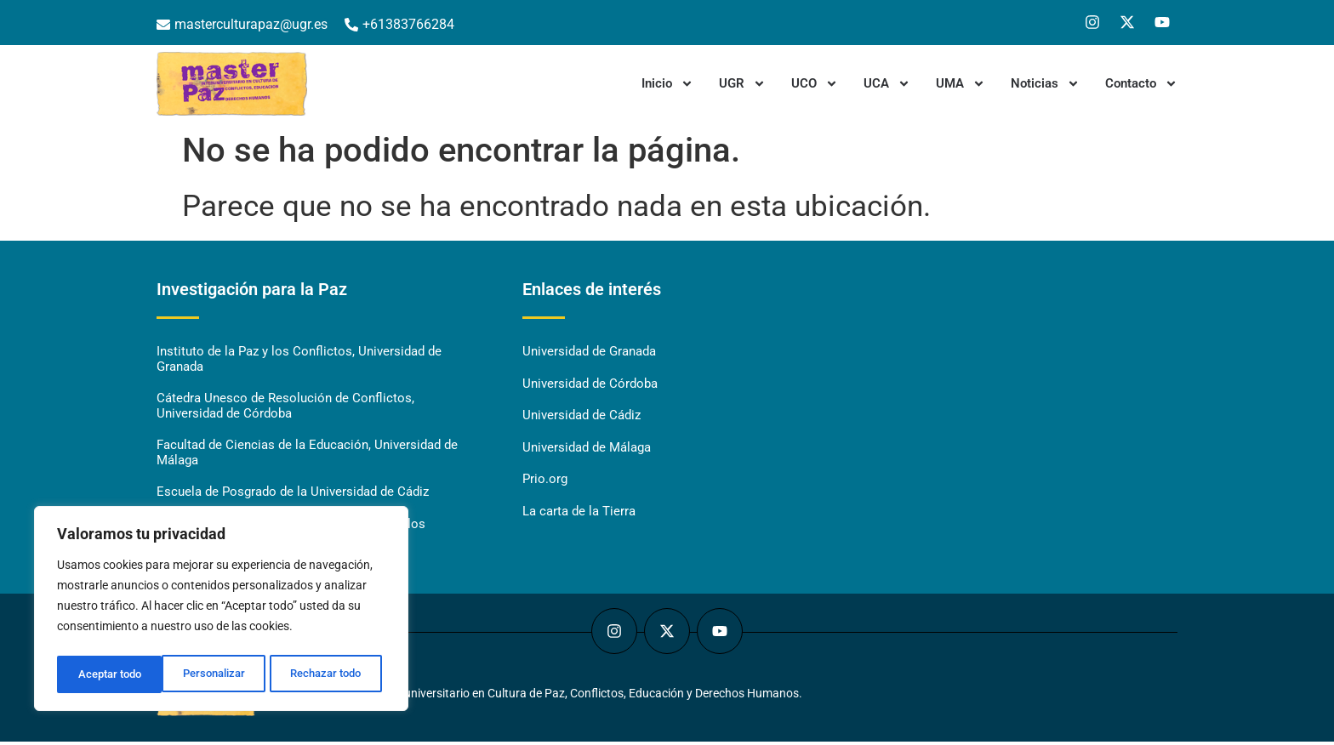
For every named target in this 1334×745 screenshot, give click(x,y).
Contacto (1141, 83)
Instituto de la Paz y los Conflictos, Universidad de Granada (299, 359)
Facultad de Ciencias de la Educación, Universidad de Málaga (307, 455)
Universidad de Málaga (586, 449)
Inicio (667, 83)
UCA (887, 83)
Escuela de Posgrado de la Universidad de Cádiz (293, 495)
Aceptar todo (334, 674)
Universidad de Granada (589, 352)
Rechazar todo (220, 674)
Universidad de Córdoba (590, 384)
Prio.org (544, 481)
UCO (814, 83)
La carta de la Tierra (579, 513)
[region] (221, 611)
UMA (960, 83)
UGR (742, 83)
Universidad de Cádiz (581, 416)
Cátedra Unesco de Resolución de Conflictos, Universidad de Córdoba (285, 407)
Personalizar (107, 674)
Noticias (1045, 83)
